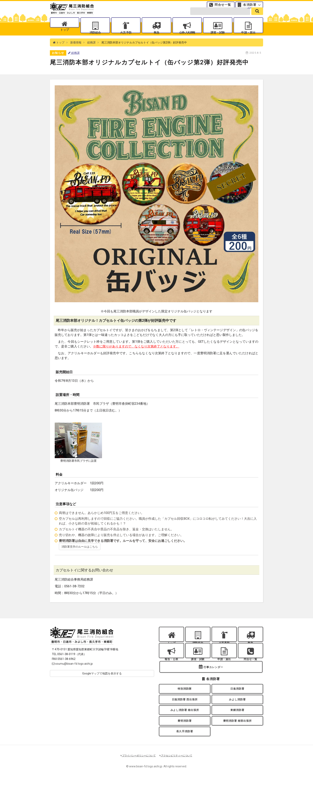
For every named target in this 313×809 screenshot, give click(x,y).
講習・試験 (218, 38)
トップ (64, 38)
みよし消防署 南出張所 (184, 735)
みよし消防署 (237, 722)
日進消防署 (237, 709)
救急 (156, 38)
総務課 (91, 51)
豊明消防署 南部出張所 (237, 748)
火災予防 (126, 38)
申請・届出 (248, 38)
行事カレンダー (213, 686)
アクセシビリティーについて (177, 785)
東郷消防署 (237, 735)
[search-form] (220, 16)
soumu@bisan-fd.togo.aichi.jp (72, 673)
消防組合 (95, 38)
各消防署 (249, 7)
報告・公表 (171, 674)
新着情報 (75, 51)
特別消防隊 (184, 709)
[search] (257, 16)
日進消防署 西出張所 (184, 722)
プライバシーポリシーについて (137, 785)
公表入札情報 (187, 38)
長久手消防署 (184, 761)
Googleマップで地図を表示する (102, 682)
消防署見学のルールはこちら (79, 556)
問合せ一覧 (223, 7)
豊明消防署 (184, 748)
